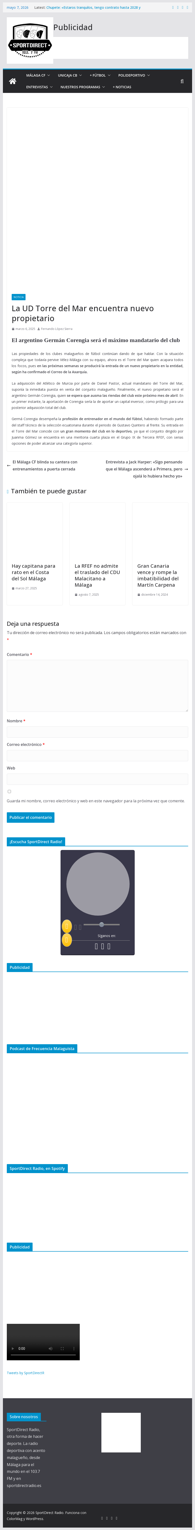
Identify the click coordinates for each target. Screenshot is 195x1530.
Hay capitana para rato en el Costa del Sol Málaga (33, 572)
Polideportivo (131, 75)
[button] (47, 75)
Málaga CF (35, 75)
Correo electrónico (26, 744)
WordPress (34, 1518)
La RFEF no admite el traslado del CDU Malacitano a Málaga (97, 575)
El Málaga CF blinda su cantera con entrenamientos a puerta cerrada (42, 465)
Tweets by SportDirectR (25, 1373)
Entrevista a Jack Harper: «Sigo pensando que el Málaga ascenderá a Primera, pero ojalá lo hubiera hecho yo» (147, 469)
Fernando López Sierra (56, 329)
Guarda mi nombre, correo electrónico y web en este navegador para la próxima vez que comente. (96, 801)
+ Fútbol (98, 75)
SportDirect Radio (49, 1512)
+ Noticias (122, 87)
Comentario (19, 654)
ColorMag (14, 1518)
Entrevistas (37, 87)
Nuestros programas (80, 87)
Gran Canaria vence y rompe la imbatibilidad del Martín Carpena (158, 575)
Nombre (16, 721)
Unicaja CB (67, 75)
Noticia (19, 297)
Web (11, 768)
